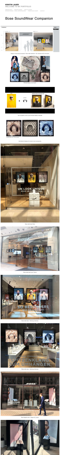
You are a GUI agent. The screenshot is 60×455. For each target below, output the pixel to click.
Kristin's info (8, 9)
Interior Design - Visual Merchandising (15, 10)
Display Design (28, 9)
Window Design (18, 9)
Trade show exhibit (33, 10)
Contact (42, 10)
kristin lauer (12, 5)
